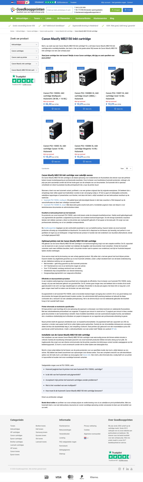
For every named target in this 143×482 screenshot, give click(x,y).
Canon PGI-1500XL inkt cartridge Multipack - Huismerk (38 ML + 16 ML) (55, 96)
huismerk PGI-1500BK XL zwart (55, 205)
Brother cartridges (16, 442)
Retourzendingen (65, 430)
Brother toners (41, 426)
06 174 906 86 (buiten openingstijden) (89, 10)
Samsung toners (41, 432)
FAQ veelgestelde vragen (67, 442)
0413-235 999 (81, 7)
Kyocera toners (41, 435)
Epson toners (14, 455)
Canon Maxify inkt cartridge (64, 31)
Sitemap (62, 454)
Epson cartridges (16, 439)
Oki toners (39, 439)
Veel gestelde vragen (119, 2)
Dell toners (39, 429)
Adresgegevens (64, 450)
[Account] (116, 10)
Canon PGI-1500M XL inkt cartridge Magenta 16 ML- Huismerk (86, 149)
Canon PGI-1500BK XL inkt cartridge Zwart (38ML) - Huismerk (87, 96)
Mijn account (105, 2)
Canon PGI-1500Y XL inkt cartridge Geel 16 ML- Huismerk (117, 96)
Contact (130, 2)
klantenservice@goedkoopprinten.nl (88, 12)
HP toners (13, 448)
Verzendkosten (64, 434)
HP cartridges (15, 432)
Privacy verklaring (90, 426)
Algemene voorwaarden (92, 434)
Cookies (87, 430)
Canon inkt (86, 355)
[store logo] (27, 10)
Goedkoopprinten (50, 228)
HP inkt (113, 329)
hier (96, 55)
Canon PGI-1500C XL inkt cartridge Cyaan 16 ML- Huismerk (54, 149)
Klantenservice (64, 426)
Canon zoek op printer (46, 31)
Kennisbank (63, 446)
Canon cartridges (32, 31)
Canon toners (15, 451)
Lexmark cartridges (17, 445)
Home (12, 31)
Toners (12, 426)
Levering (62, 438)
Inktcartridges (20, 31)
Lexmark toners (41, 442)
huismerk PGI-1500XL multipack (55, 200)
